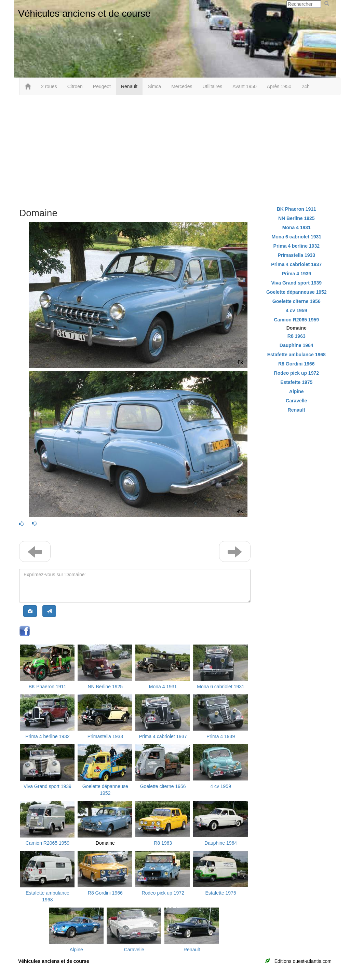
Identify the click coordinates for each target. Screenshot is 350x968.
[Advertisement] (175, 150)
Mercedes (181, 86)
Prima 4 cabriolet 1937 (163, 736)
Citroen (75, 86)
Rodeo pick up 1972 (163, 893)
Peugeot (102, 86)
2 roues (49, 86)
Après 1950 (279, 86)
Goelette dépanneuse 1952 (296, 292)
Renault (129, 86)
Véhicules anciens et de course (84, 13)
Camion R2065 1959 (47, 843)
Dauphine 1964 (220, 843)
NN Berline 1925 (105, 686)
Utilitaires (213, 86)
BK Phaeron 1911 (48, 686)
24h (305, 86)
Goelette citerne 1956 (163, 786)
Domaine (105, 843)
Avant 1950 (244, 86)
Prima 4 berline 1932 (47, 736)
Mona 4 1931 (163, 686)
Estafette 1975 (220, 893)
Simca (154, 86)
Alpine (76, 949)
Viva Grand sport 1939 (47, 786)
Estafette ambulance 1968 (296, 354)
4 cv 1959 (220, 786)
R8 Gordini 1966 (105, 893)
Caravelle (134, 949)
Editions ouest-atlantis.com (303, 961)
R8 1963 (163, 843)
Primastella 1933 (105, 736)
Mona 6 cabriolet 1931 (220, 686)
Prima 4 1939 (220, 736)
